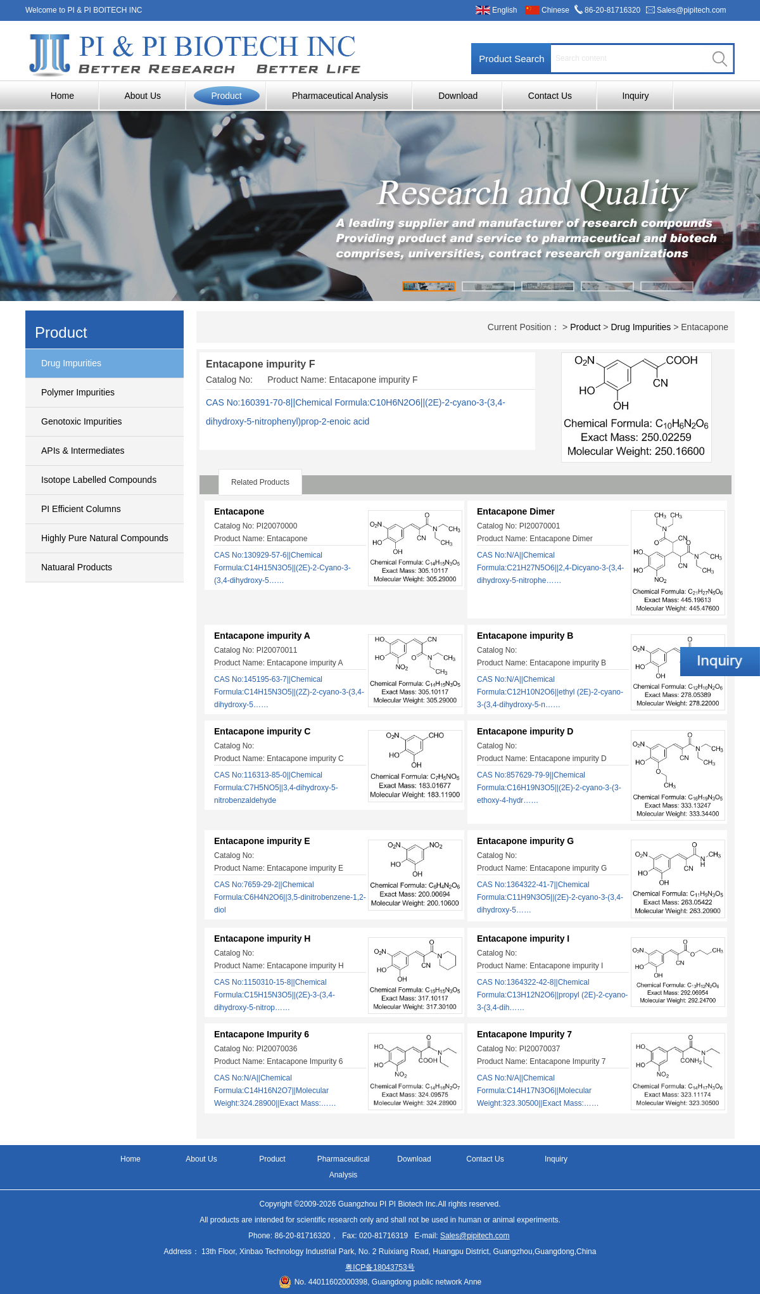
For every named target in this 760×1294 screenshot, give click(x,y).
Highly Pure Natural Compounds (104, 538)
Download (458, 96)
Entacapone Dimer (516, 511)
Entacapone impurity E (262, 841)
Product (226, 96)
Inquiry (635, 96)
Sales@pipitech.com (691, 10)
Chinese (555, 10)
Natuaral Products (76, 567)
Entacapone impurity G (525, 841)
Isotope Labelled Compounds (98, 480)
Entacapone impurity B (525, 636)
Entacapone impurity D (525, 731)
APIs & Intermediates (83, 450)
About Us (142, 96)
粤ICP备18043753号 (379, 1267)
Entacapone (239, 511)
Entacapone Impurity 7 (524, 1034)
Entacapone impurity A (262, 636)
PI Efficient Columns (81, 509)
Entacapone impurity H (262, 938)
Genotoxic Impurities (81, 421)
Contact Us (550, 96)
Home (62, 96)
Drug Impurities (71, 363)
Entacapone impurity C (262, 731)
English (504, 10)
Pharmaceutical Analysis (340, 96)
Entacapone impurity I (523, 938)
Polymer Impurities (78, 392)
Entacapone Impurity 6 (261, 1034)
